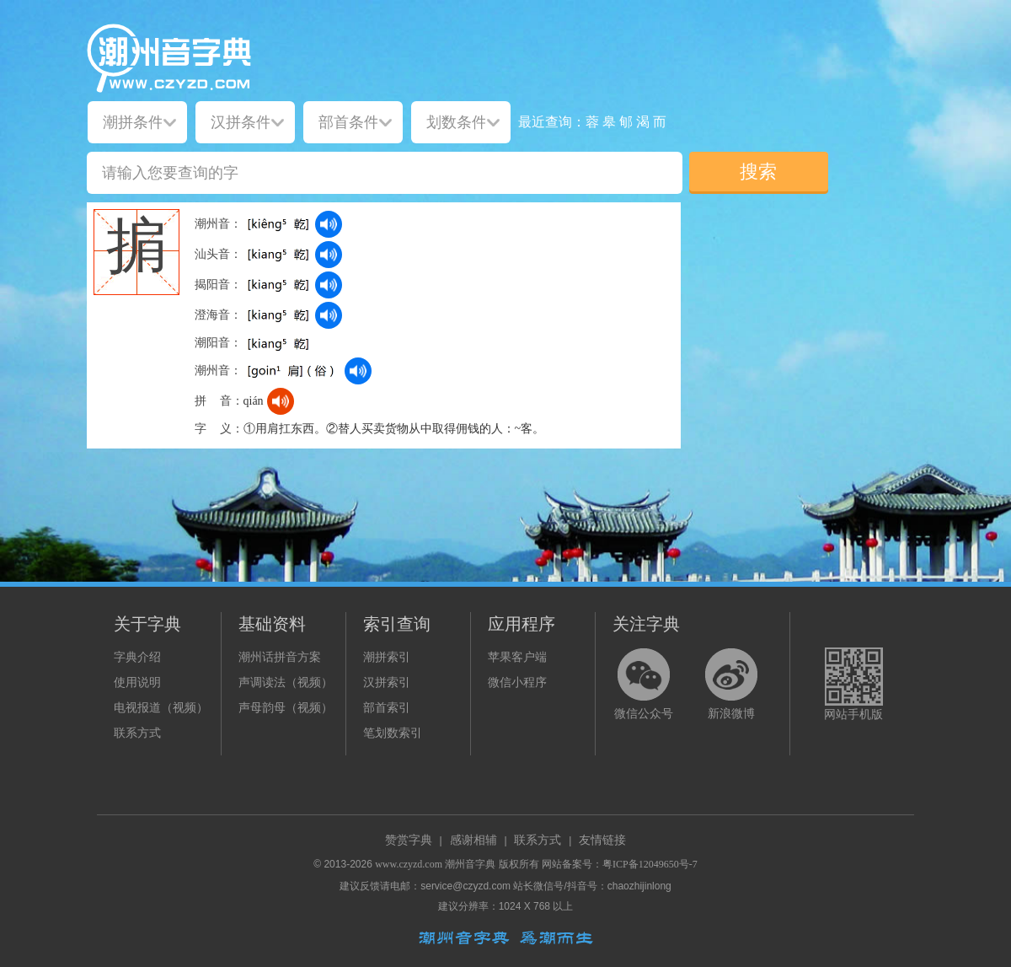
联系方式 (137, 733)
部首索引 (386, 707)
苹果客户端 (517, 657)
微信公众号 (643, 713)
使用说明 (137, 682)
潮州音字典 (470, 864)
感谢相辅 (473, 840)
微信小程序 (517, 682)
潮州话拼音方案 (279, 657)
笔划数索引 (392, 733)
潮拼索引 (386, 657)
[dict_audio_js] (328, 224)
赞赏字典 (408, 840)
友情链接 (602, 840)
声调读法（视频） (285, 682)
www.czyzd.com (408, 864)
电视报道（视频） (161, 707)
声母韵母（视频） (285, 707)
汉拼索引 (386, 682)
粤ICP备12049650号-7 (650, 864)
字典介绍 (137, 657)
